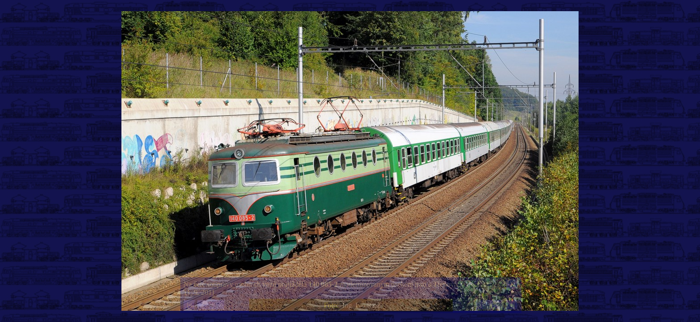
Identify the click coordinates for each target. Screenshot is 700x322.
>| (512, 305)
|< (189, 305)
